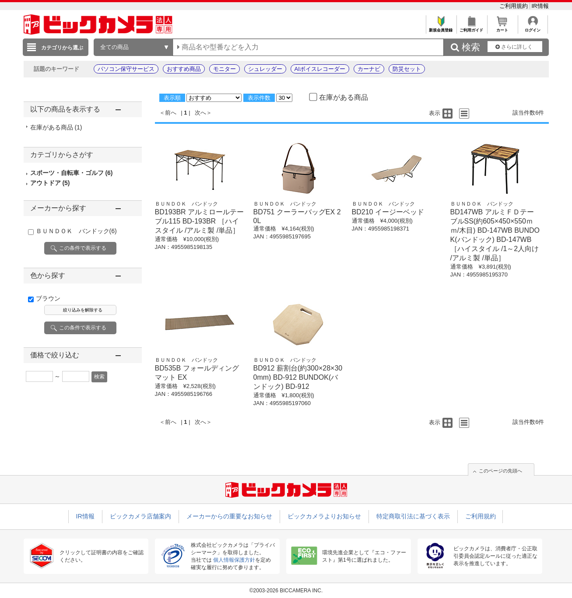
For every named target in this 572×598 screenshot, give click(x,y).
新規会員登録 (441, 27)
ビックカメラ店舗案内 (140, 516)
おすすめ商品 (184, 69)
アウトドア (50, 182)
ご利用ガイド (471, 27)
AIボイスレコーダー (320, 69)
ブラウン (48, 298)
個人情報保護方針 (234, 560)
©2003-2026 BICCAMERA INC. (286, 591)
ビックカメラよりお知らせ (324, 516)
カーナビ (369, 69)
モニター (224, 69)
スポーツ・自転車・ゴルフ (71, 172)
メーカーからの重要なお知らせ (229, 516)
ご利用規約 (514, 6)
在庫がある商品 (56, 127)
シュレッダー (265, 69)
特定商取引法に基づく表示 (413, 516)
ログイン (533, 27)
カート (502, 27)
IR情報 (540, 6)
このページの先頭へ (500, 470)
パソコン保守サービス (126, 69)
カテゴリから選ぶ (62, 48)
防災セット (407, 69)
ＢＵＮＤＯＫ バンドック (76, 230)
